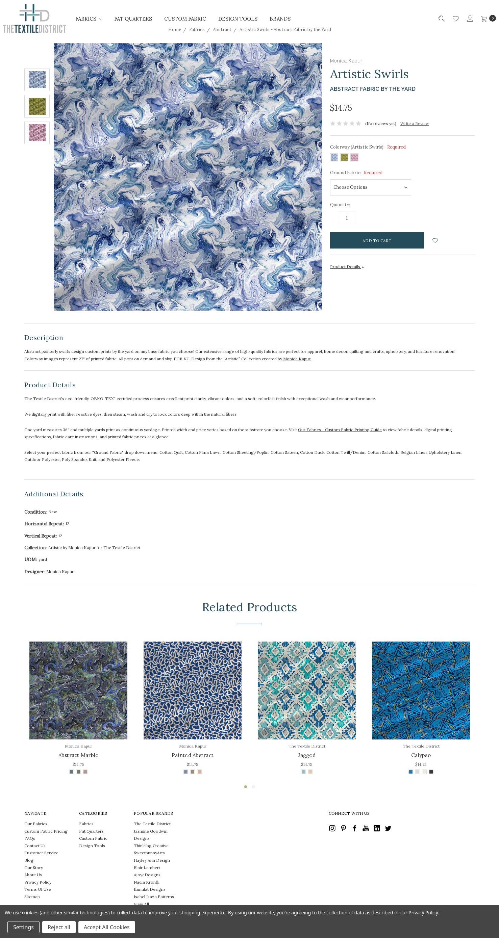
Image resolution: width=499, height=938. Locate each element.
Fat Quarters (133, 19)
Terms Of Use (37, 889)
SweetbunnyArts (149, 852)
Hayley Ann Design (152, 860)
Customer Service (41, 852)
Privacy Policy (37, 882)
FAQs (29, 838)
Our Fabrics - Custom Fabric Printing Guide (340, 429)
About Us (33, 874)
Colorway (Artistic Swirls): (368, 147)
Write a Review (414, 123)
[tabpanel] (78, 708)
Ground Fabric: (356, 173)
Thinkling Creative (151, 845)
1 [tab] (245, 786)
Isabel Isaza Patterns (154, 896)
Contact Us (35, 845)
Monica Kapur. (297, 358)
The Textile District (152, 823)
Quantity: (340, 205)
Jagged (307, 755)
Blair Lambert (147, 867)
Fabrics (88, 19)
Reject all (59, 927)
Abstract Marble (78, 755)
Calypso (421, 755)
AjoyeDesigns (147, 874)
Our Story (33, 867)
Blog (28, 860)
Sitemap (32, 896)
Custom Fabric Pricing (46, 831)
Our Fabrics (35, 823)
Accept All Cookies (107, 927)
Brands (280, 19)
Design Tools (237, 19)
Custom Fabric (185, 19)
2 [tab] (253, 786)
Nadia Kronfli (146, 882)
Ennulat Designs (150, 889)
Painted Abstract (193, 755)
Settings (23, 927)
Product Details (347, 266)
